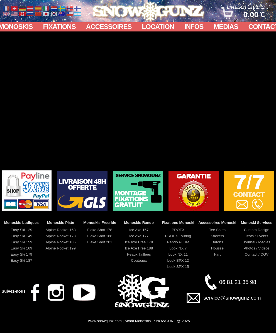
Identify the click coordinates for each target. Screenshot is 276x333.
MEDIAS (226, 26)
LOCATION (158, 26)
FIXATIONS (59, 26)
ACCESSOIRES (109, 26)
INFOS (193, 26)
